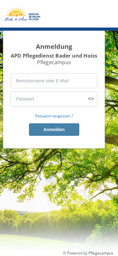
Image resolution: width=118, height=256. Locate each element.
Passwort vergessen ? (54, 116)
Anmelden (54, 129)
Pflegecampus (100, 253)
